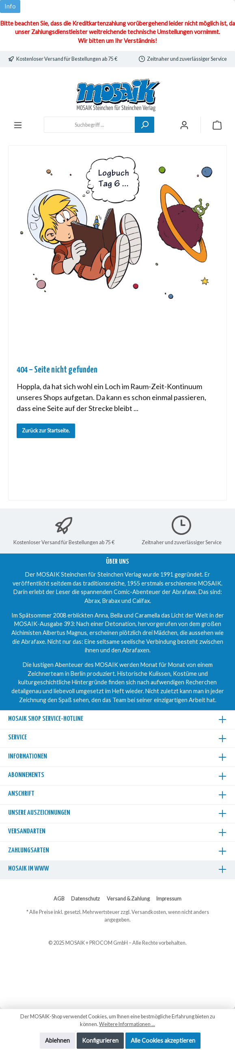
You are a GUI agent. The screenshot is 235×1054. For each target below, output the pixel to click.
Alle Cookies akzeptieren (163, 1040)
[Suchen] (144, 125)
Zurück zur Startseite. (46, 431)
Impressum (168, 899)
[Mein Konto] (184, 125)
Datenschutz (85, 899)
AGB (59, 899)
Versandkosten (149, 912)
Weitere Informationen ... (127, 1024)
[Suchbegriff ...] (89, 125)
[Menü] (18, 125)
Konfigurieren (100, 1040)
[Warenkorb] (217, 125)
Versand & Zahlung (128, 899)
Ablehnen (57, 1040)
